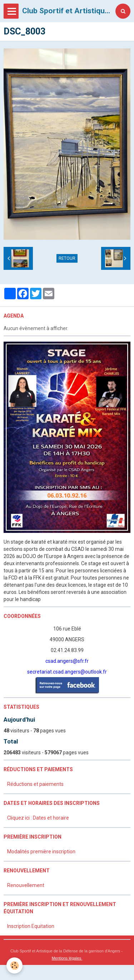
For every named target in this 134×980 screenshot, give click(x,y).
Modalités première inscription (41, 851)
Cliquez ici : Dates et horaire (38, 818)
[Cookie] (14, 965)
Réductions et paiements (35, 784)
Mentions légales (67, 958)
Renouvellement (25, 885)
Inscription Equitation (30, 926)
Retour (67, 258)
